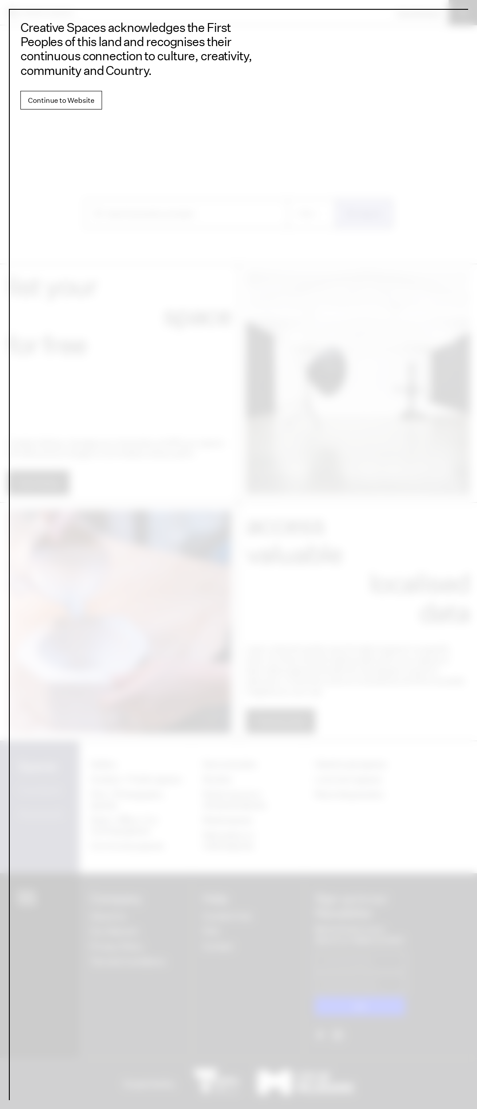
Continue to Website (61, 100)
